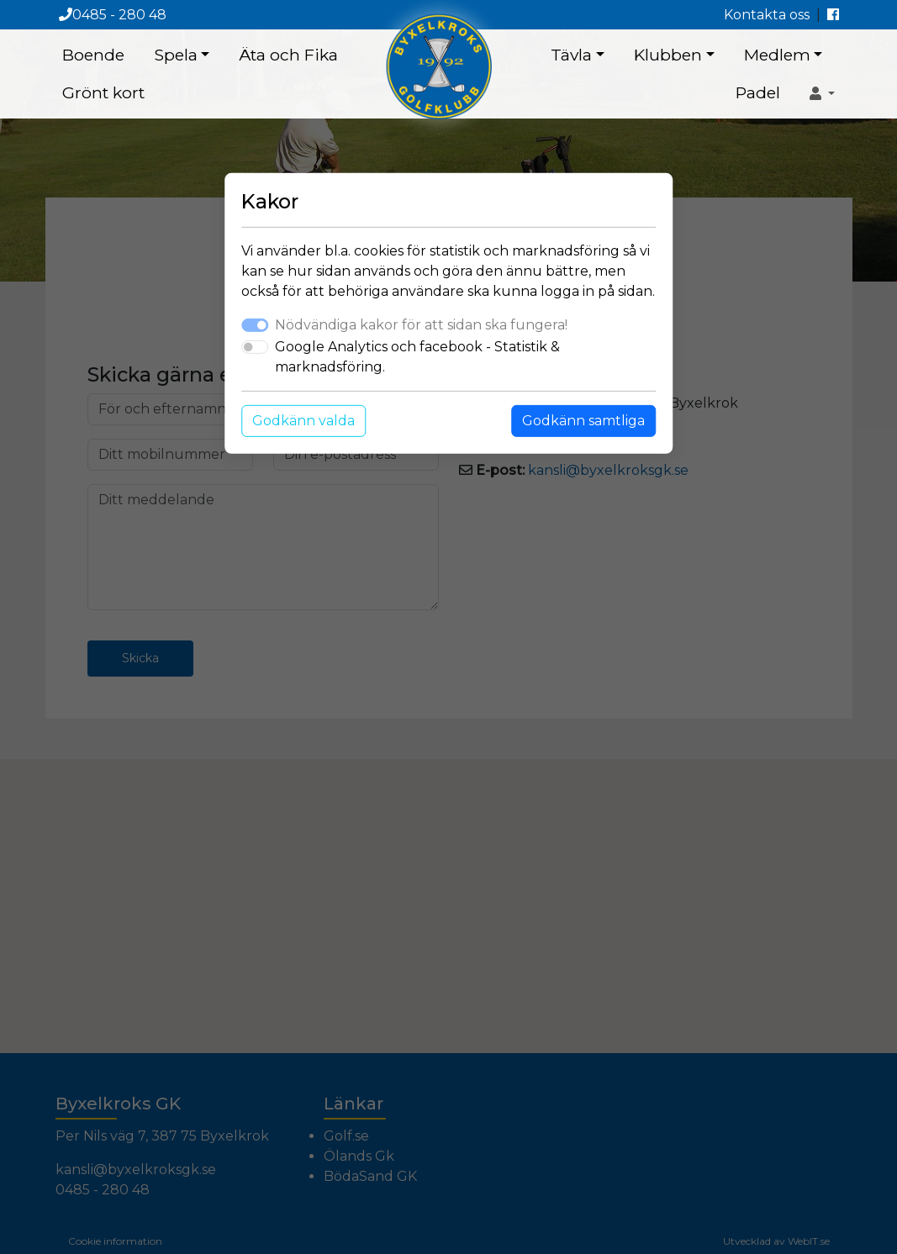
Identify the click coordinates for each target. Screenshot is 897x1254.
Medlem (777, 55)
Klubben (668, 55)
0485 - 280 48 (112, 15)
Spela (176, 55)
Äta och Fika (288, 55)
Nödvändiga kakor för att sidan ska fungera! (421, 325)
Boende (93, 55)
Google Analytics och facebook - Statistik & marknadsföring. (417, 357)
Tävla (571, 55)
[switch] (254, 347)
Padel (758, 92)
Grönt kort (103, 92)
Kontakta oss (767, 15)
